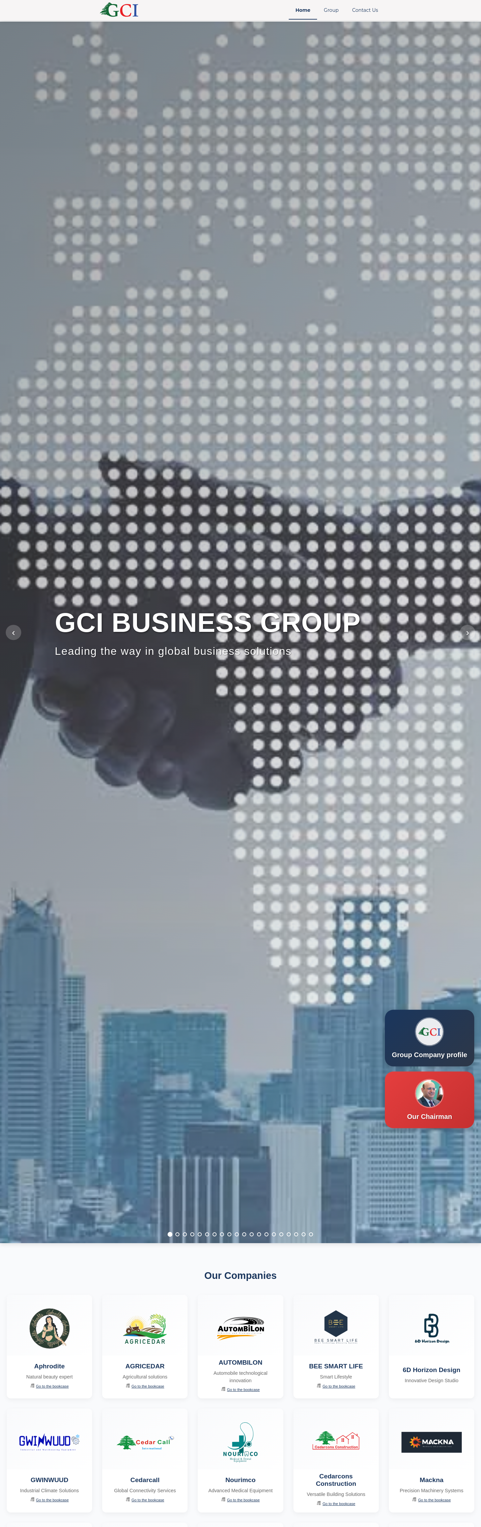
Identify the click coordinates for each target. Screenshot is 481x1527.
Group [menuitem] (331, 10)
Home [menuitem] (302, 10)
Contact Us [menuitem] (365, 10)
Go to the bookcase (49, 1386)
